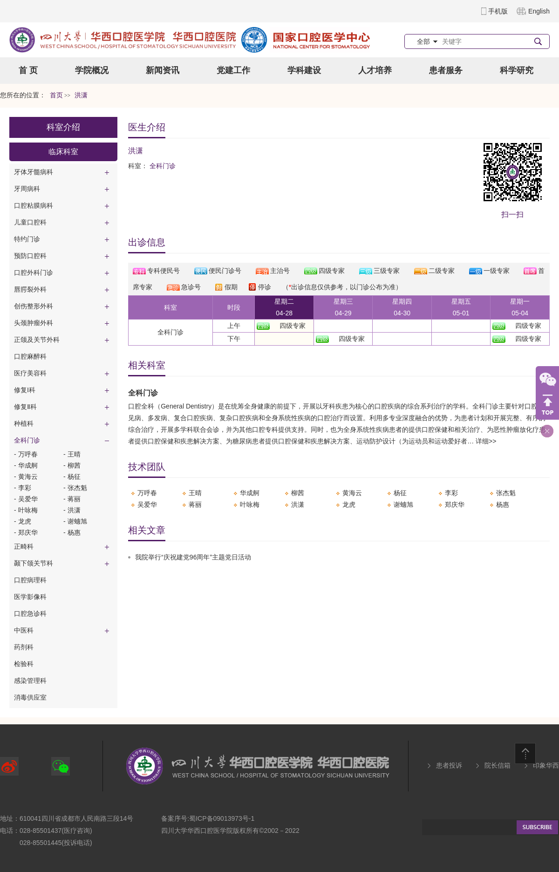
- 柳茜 (72, 465)
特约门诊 (27, 239)
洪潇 (297, 504)
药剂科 (24, 647)
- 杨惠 (72, 532)
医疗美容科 (30, 373)
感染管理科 (30, 680)
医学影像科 (30, 596)
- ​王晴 (72, 454)
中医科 (24, 630)
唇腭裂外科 (30, 289)
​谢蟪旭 (403, 504)
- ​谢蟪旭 (75, 521)
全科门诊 (27, 440)
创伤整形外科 (33, 306)
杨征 (400, 493)
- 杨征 (72, 476)
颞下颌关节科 (33, 563)
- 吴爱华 (26, 499)
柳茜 (297, 493)
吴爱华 (147, 504)
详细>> (486, 441)
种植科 (24, 423)
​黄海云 (352, 493)
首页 (56, 95)
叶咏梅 (249, 504)
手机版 (498, 11)
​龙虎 (348, 504)
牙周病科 (27, 188)
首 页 (28, 70)
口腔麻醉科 (30, 356)
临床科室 (63, 152)
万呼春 (147, 493)
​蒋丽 (195, 504)
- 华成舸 (26, 465)
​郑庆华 (454, 504)
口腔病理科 (30, 580)
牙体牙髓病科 (33, 172)
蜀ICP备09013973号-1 (221, 818)
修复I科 (24, 390)
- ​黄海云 (26, 476)
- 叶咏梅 (26, 510)
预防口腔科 (30, 255)
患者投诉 (449, 765)
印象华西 (546, 765)
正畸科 (24, 546)
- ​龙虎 (22, 521)
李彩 (451, 493)
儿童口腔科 (30, 222)
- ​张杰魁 (75, 487)
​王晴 (195, 493)
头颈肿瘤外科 (33, 323)
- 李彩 (22, 487)
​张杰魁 (506, 493)
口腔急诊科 (30, 613)
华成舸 (249, 493)
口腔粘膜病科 (33, 205)
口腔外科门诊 (33, 272)
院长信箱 (497, 765)
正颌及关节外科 (37, 339)
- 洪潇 (72, 510)
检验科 (24, 664)
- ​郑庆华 (26, 532)
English (539, 11)
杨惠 (502, 504)
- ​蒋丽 (72, 499)
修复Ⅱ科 (25, 406)
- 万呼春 (26, 454)
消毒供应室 (30, 697)
